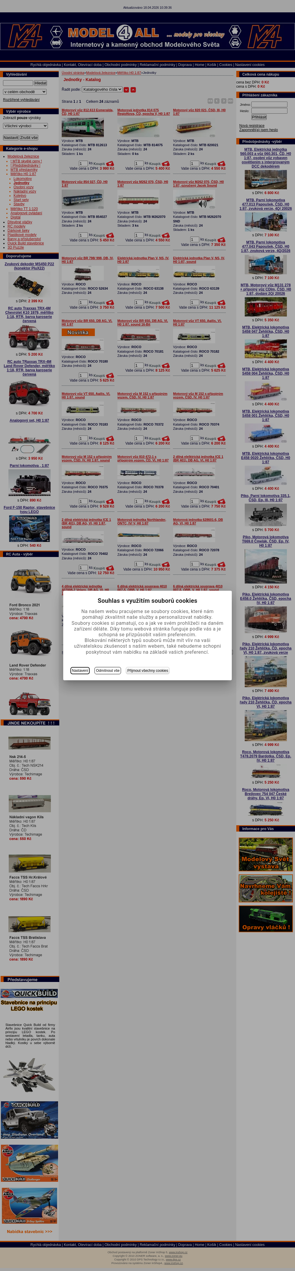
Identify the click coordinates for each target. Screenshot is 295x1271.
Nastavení (80, 671)
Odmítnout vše (108, 671)
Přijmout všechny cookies (147, 671)
